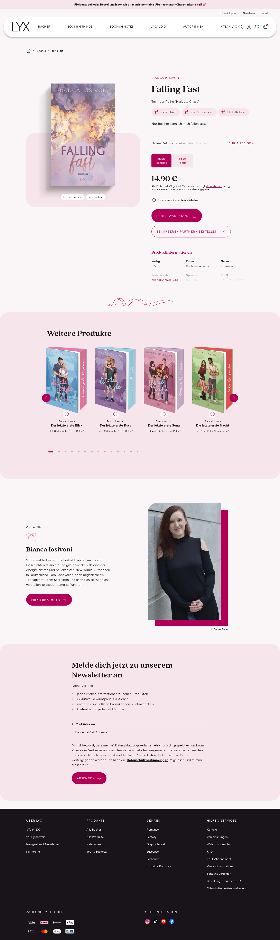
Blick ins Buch (73, 197)
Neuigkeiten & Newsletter (42, 844)
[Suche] (240, 26)
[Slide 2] (59, 451)
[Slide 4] (72, 451)
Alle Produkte (95, 837)
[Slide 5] (78, 451)
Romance (41, 50)
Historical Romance (159, 866)
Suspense (153, 852)
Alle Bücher (93, 830)
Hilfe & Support (229, 13)
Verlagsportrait (35, 837)
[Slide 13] (131, 451)
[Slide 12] (124, 451)
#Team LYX (33, 830)
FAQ (210, 852)
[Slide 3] (65, 451)
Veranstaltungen (217, 837)
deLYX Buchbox (96, 852)
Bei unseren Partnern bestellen (191, 231)
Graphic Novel (156, 844)
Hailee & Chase (187, 101)
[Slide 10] (111, 451)
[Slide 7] (91, 451)
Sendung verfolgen (219, 874)
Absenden (89, 778)
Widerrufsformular (218, 844)
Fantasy (151, 837)
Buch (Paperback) (161, 161)
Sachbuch (153, 859)
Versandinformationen (221, 866)
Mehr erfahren (49, 599)
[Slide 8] (98, 451)
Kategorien (93, 844)
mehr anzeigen (240, 143)
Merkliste (96, 197)
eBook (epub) (183, 161)
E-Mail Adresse (83, 724)
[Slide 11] (117, 451)
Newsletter (249, 13)
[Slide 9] (104, 451)
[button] (66, 394)
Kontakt (265, 13)
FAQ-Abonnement (219, 859)
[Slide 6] (85, 451)
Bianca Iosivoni (165, 78)
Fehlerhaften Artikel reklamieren (227, 888)
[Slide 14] (137, 451)
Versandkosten (214, 186)
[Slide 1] (51, 451)
